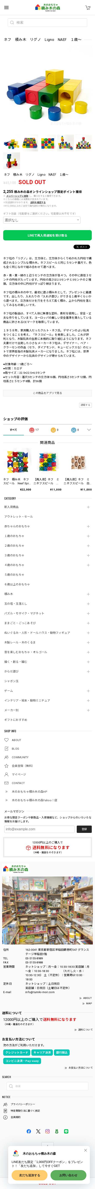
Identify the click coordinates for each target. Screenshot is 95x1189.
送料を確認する (38, 202)
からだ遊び (11, 671)
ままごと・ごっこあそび (20, 623)
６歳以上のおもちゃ (17, 584)
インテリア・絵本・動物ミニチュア (27, 700)
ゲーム (8, 690)
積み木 (8, 594)
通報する (85, 405)
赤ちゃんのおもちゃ (17, 526)
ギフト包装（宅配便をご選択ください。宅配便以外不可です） (40, 213)
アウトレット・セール (18, 516)
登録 (84, 829)
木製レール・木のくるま (20, 642)
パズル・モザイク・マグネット (24, 613)
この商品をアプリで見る (47, 393)
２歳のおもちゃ (14, 545)
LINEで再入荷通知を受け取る (47, 235)
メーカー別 (11, 710)
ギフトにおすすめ (15, 719)
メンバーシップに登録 (17, 196)
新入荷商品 (11, 507)
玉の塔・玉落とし (15, 603)
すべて (13, 429)
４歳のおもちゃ (14, 565)
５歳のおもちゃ (14, 574)
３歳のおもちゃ (14, 555)
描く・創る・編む (15, 661)
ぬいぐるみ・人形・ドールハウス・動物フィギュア (37, 632)
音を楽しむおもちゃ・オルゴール (25, 652)
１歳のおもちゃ (14, 536)
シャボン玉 (11, 681)
